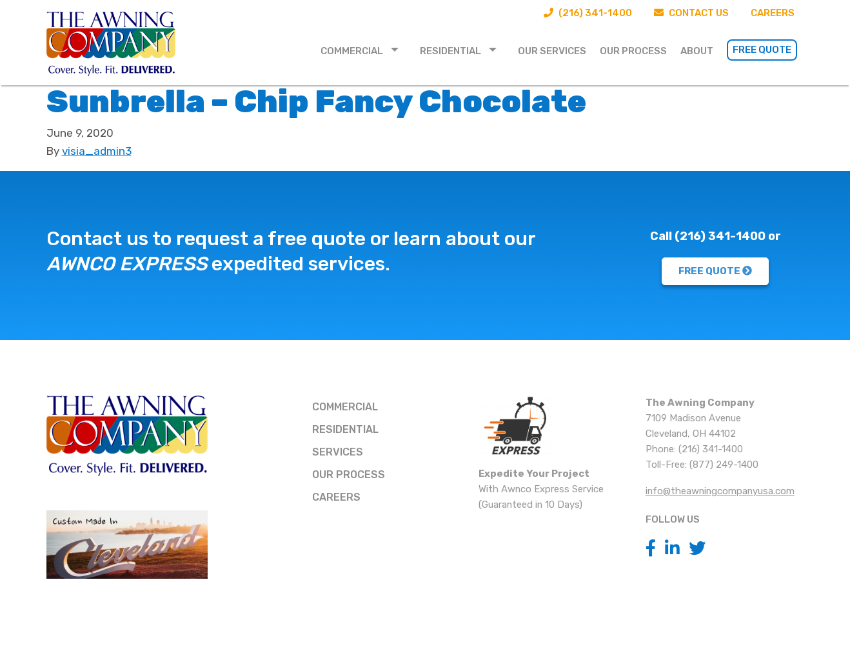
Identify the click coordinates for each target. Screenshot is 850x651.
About (696, 51)
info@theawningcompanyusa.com (720, 491)
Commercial (352, 51)
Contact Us (691, 13)
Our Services (552, 51)
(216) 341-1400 (588, 13)
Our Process (633, 51)
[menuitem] (363, 50)
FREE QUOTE (715, 271)
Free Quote (762, 49)
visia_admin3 (97, 151)
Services (337, 452)
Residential (450, 51)
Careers (773, 13)
